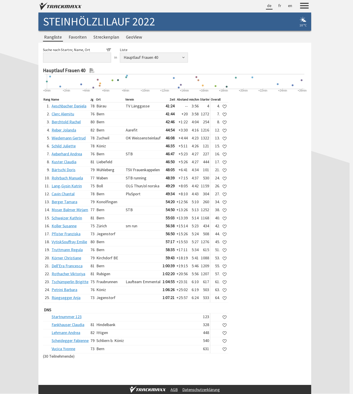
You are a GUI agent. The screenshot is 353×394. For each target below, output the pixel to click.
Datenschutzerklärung (201, 389)
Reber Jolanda (64, 130)
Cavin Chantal (63, 193)
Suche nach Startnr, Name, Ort (77, 49)
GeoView (134, 37)
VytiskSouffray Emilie (69, 241)
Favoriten (78, 37)
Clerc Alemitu (63, 113)
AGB (174, 389)
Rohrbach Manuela (67, 178)
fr (279, 5)
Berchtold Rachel (66, 121)
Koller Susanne (64, 225)
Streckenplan (106, 37)
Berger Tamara (64, 201)
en (290, 5)
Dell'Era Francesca (67, 265)
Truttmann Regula (67, 249)
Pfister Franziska (66, 233)
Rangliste (53, 37)
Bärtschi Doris (63, 169)
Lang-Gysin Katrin (67, 185)
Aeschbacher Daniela (69, 106)
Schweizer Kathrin (67, 218)
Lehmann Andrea (66, 332)
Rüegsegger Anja (66, 297)
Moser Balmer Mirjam (70, 209)
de (269, 5)
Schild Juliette (64, 146)
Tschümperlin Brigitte (70, 281)
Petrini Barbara (64, 289)
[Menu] (304, 6)
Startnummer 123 (67, 316)
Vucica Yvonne (63, 348)
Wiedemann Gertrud (69, 138)
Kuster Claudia (64, 161)
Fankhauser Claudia (68, 324)
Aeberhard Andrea (67, 153)
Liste (124, 49)
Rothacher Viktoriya (68, 273)
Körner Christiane (66, 257)
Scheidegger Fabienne (70, 340)
